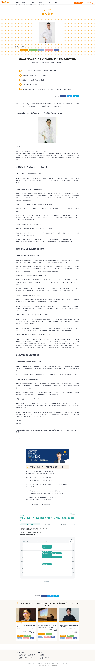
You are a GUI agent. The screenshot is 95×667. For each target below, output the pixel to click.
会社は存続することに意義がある (31, 84)
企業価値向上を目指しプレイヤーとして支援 (34, 75)
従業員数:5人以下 (24, 50)
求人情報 (34, 663)
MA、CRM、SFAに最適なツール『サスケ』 (47, 625)
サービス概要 (31, 2)
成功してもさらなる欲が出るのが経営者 (33, 80)
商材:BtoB (57, 50)
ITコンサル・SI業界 (23, 4)
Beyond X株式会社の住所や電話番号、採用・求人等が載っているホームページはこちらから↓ (48, 89)
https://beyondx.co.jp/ (21, 439)
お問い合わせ (57, 2)
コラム (49, 2)
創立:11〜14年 (62, 638)
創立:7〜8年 (41, 50)
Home (17, 4)
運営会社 (40, 2)
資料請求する (78, 2)
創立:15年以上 (19, 638)
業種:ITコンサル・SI (33, 50)
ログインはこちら (89, 2)
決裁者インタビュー (20, 2)
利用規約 (39, 663)
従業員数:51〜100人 (20, 635)
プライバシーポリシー (46, 663)
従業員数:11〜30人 (41, 633)
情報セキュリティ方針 (56, 663)
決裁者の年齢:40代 (49, 50)
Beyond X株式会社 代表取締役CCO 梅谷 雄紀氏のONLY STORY (40, 71)
